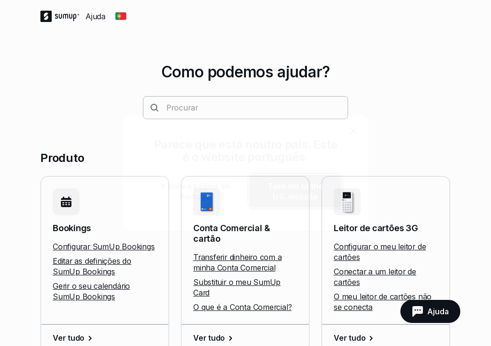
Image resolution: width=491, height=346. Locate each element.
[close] (352, 130)
